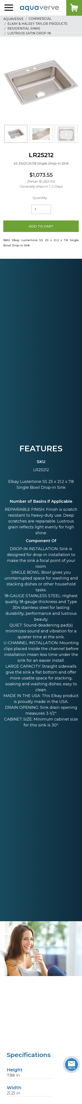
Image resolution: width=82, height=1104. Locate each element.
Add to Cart (41, 226)
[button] (8, 8)
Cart (74, 8)
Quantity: (40, 198)
